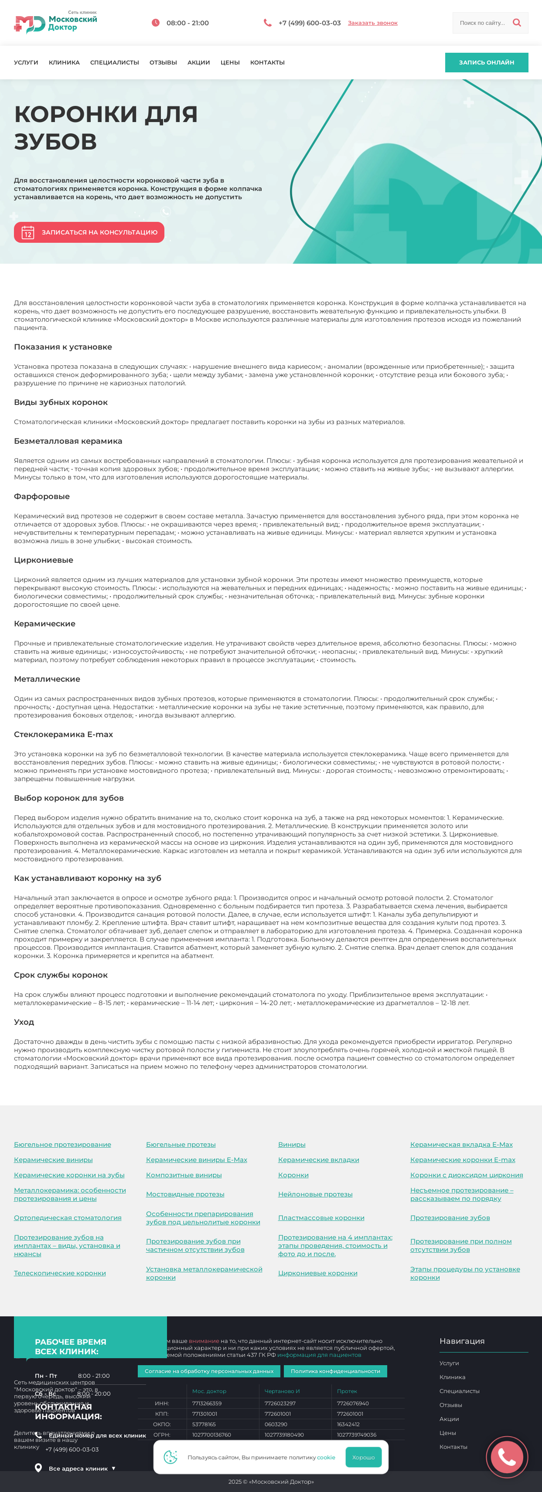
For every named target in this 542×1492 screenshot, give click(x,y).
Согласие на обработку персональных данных (209, 1371)
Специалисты (114, 62)
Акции (198, 62)
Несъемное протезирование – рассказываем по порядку (462, 1194)
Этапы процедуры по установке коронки (465, 1273)
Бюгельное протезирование (62, 1144)
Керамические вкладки (318, 1160)
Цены (230, 62)
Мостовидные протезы (185, 1194)
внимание (204, 1340)
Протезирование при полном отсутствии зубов (461, 1245)
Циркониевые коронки (318, 1273)
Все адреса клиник (82, 1468)
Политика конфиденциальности (335, 1371)
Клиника (64, 62)
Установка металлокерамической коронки (204, 1273)
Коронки (293, 1175)
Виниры (292, 1144)
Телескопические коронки (60, 1273)
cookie (328, 1457)
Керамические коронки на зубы (69, 1175)
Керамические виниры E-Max (196, 1160)
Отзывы (163, 62)
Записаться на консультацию (99, 232)
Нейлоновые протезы (315, 1194)
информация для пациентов (319, 1354)
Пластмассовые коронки (321, 1217)
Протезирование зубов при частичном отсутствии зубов (195, 1245)
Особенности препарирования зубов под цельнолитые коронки (203, 1218)
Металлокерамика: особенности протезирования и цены (70, 1194)
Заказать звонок (373, 23)
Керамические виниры (53, 1160)
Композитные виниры (184, 1175)
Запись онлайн (487, 62)
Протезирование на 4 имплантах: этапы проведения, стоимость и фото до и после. (335, 1245)
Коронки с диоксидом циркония (466, 1175)
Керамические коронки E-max (462, 1160)
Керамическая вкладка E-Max (461, 1144)
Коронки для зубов (402, 1066)
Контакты (267, 62)
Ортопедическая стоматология (68, 1217)
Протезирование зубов (450, 1217)
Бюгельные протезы (181, 1144)
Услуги (26, 62)
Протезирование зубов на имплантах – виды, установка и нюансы (67, 1245)
